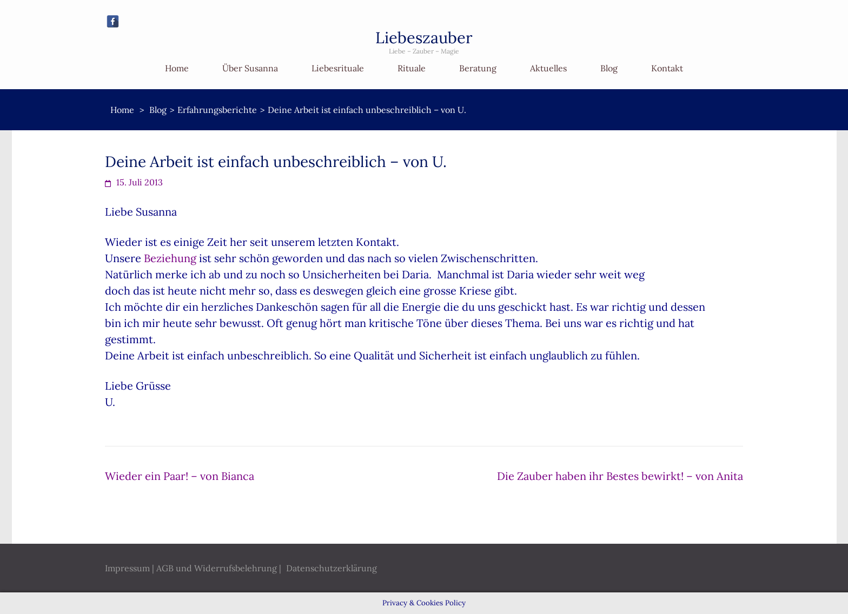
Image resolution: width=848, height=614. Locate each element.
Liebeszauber (424, 38)
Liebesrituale (338, 68)
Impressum (127, 568)
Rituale (412, 68)
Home (177, 68)
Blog (609, 68)
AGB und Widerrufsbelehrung (216, 568)
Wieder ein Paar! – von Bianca (179, 476)
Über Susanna (250, 68)
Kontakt (667, 68)
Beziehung (170, 258)
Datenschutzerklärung (331, 568)
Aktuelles (548, 68)
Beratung (477, 68)
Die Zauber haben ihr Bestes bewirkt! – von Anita (620, 476)
